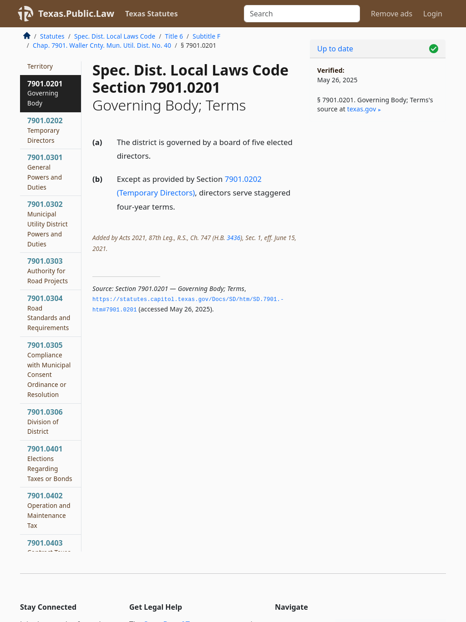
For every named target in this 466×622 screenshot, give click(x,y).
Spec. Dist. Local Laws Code (114, 36)
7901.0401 (49, 463)
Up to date (335, 49)
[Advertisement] (377, 191)
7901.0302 (47, 223)
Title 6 (174, 36)
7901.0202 (45, 130)
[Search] (302, 13)
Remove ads (391, 14)
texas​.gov (361, 109)
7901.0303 (47, 270)
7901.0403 (49, 547)
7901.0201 (45, 93)
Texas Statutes (151, 14)
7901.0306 (45, 421)
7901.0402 (49, 510)
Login (432, 14)
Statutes (52, 36)
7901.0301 (45, 171)
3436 (233, 237)
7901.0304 (49, 312)
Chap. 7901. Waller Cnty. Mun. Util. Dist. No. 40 (102, 45)
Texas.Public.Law (76, 13)
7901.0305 (49, 369)
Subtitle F (206, 36)
